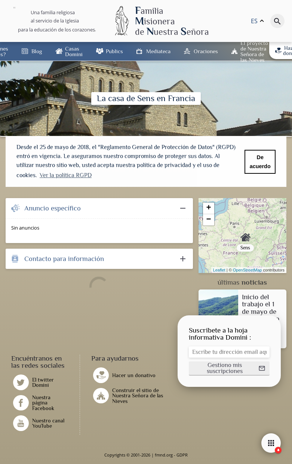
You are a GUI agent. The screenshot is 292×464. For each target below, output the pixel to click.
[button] (229, 368)
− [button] (208, 219)
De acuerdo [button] (260, 161)
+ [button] (208, 208)
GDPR (182, 455)
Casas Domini (74, 51)
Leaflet (219, 270)
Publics (114, 51)
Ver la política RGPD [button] (66, 175)
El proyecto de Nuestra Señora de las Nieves (254, 51)
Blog (36, 51)
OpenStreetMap (247, 270)
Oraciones (206, 51)
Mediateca (158, 51)
